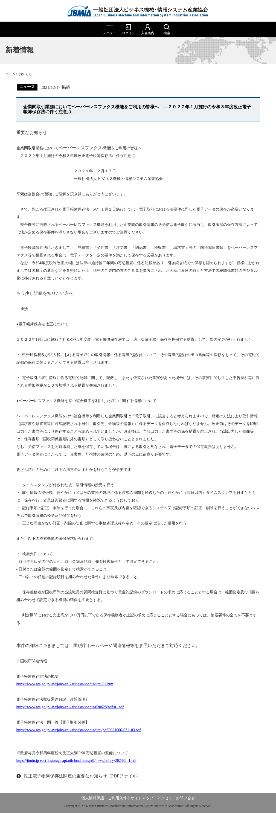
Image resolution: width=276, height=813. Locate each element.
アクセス (164, 798)
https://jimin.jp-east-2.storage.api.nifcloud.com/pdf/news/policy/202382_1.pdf (76, 761)
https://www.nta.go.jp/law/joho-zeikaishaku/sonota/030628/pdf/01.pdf (70, 707)
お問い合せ (185, 798)
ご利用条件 (117, 798)
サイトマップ (141, 798)
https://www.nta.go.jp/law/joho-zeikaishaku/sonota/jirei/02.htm (64, 684)
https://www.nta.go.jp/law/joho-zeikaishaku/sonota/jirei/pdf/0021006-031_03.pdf (78, 730)
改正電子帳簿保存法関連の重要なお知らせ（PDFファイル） (82, 776)
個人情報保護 (92, 798)
